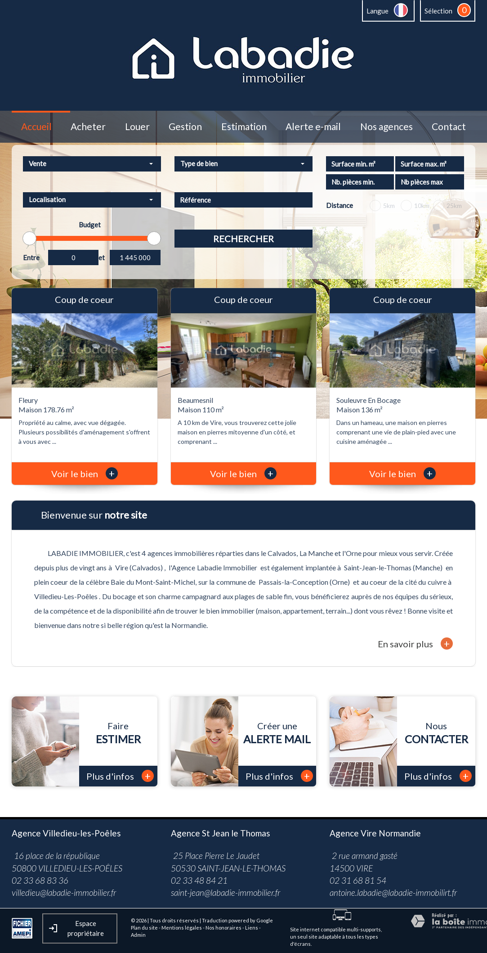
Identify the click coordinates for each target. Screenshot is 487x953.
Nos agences (386, 126)
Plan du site (144, 927)
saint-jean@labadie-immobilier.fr (225, 892)
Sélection (438, 11)
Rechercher (243, 238)
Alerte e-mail (313, 126)
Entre (31, 257)
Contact (449, 126)
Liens (251, 927)
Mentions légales (181, 927)
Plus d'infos (120, 776)
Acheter (88, 126)
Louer (137, 126)
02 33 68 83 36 (40, 880)
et (101, 257)
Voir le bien (84, 473)
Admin (138, 935)
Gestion (185, 126)
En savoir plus (415, 643)
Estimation (244, 126)
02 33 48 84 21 (199, 880)
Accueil (36, 126)
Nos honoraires (223, 927)
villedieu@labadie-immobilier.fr (64, 892)
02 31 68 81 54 (358, 880)
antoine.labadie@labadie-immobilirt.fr (393, 892)
